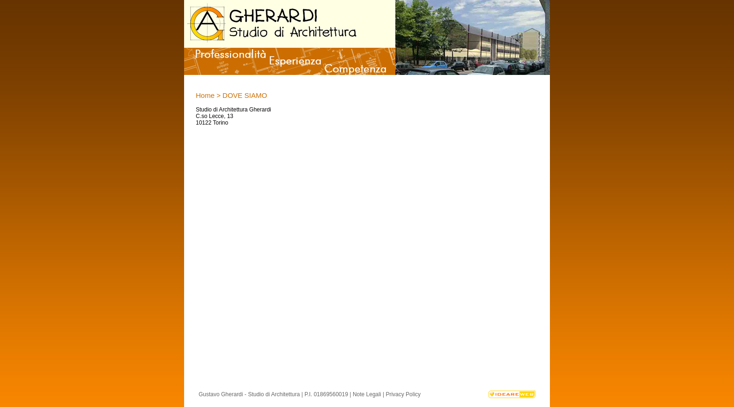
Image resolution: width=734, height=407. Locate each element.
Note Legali (367, 394)
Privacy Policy (403, 394)
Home (205, 95)
